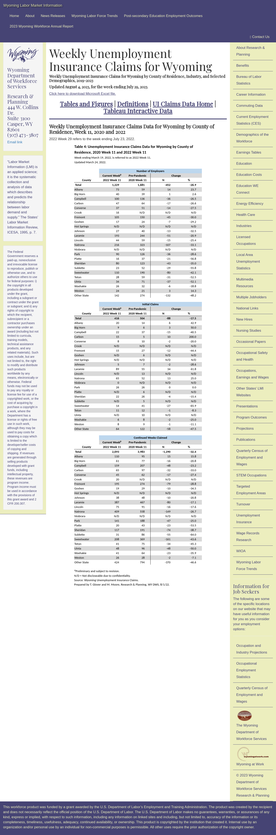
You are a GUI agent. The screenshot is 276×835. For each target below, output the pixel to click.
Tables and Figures (86, 104)
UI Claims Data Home (183, 104)
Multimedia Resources (244, 282)
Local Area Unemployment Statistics (248, 261)
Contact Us (260, 37)
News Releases (53, 16)
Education (244, 164)
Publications (245, 440)
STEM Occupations (251, 475)
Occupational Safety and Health (252, 356)
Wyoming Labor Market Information (32, 5)
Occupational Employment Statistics (246, 670)
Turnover (243, 504)
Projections (245, 429)
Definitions (132, 104)
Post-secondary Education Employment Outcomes (163, 16)
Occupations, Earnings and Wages (252, 374)
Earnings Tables (248, 152)
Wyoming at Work (253, 756)
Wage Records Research (247, 536)
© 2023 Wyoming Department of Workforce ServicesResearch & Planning (252, 785)
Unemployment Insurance (248, 518)
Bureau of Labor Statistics (248, 80)
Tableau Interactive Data (137, 111)
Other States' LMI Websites (249, 391)
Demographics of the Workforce (252, 138)
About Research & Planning (250, 51)
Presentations (247, 406)
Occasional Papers (251, 342)
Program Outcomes (251, 417)
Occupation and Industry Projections (251, 649)
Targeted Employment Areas (251, 489)
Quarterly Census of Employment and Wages (251, 457)
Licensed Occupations (246, 240)
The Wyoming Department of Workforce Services (251, 725)
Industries (243, 226)
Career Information (251, 95)
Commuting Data (249, 106)
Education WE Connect (247, 189)
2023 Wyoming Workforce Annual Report (41, 26)
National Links (247, 308)
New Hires (244, 319)
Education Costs (249, 175)
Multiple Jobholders (251, 297)
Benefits (242, 66)
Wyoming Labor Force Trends (94, 16)
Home (14, 16)
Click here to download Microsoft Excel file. (82, 94)
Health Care (245, 215)
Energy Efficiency (249, 204)
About (30, 16)
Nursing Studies (248, 331)
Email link (14, 142)
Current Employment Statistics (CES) (252, 120)
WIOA (241, 551)
